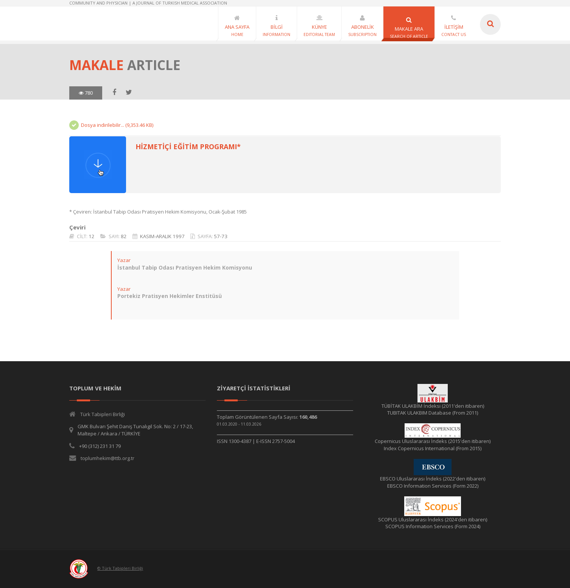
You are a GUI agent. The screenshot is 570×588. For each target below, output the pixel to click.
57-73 (220, 236)
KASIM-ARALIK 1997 (162, 236)
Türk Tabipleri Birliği (102, 414)
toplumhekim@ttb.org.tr (107, 458)
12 (92, 236)
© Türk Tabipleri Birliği (120, 568)
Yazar (124, 260)
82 (124, 236)
